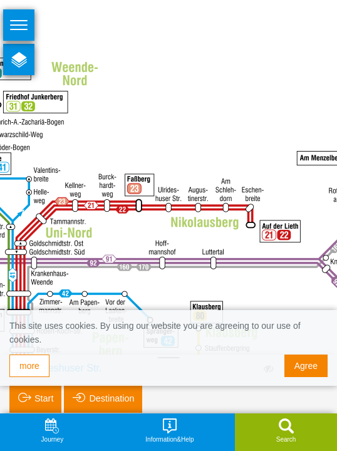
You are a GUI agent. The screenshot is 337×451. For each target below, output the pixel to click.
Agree (306, 366)
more (29, 366)
